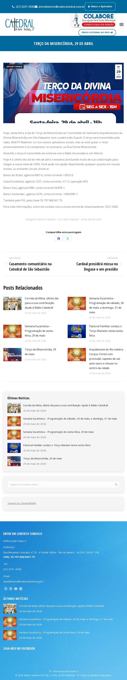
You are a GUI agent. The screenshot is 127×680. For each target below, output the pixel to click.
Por (68, 219)
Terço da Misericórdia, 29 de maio (40, 352)
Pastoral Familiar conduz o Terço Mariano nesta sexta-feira (106, 330)
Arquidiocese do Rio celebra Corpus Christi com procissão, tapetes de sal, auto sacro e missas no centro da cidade (106, 359)
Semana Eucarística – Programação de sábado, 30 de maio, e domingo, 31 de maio (106, 305)
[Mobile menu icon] (121, 24)
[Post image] (12, 303)
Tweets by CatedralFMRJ (21, 503)
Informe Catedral (14, 66)
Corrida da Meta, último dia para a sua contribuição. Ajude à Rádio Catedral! (41, 303)
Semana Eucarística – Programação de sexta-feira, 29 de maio (39, 330)
